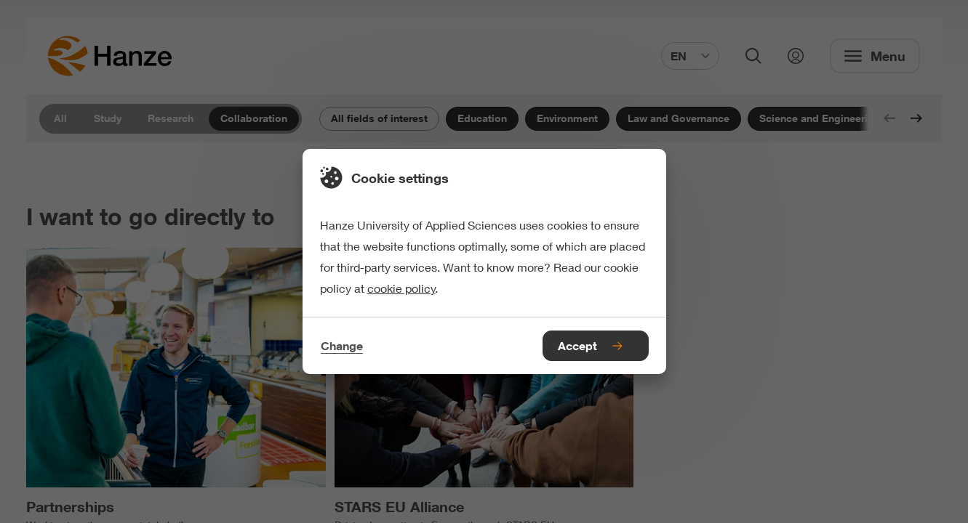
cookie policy (401, 288)
